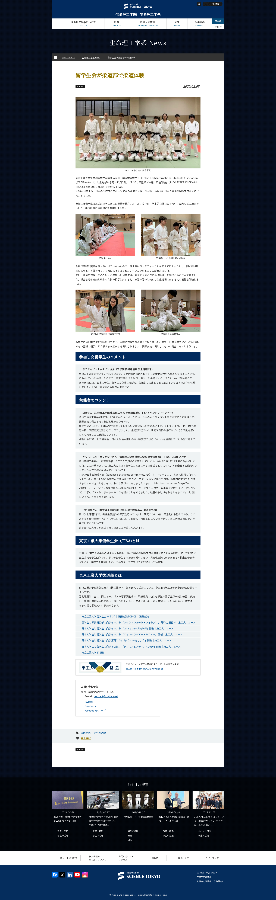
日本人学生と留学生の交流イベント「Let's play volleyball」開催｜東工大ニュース (128, 628)
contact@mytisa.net (106, 696)
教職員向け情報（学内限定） (210, 881)
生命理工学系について (83, 23)
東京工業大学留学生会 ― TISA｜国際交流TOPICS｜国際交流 (115, 616)
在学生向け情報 (204, 876)
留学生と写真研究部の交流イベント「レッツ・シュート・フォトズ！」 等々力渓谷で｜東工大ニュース (138, 622)
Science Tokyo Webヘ (207, 872)
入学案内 (199, 23)
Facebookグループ (95, 710)
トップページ (57, 23)
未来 (177, 23)
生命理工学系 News (91, 57)
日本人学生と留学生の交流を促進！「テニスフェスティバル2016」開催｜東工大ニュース (131, 646)
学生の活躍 (99, 733)
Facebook (90, 706)
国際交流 (86, 733)
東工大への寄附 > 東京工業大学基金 (143, 668)
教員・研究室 (148, 23)
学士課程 (86, 738)
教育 (117, 23)
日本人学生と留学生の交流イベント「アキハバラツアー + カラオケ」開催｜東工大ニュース (132, 634)
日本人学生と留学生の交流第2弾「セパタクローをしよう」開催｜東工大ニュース (127, 640)
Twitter (88, 701)
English (218, 26)
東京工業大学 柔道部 (93, 652)
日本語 (218, 21)
